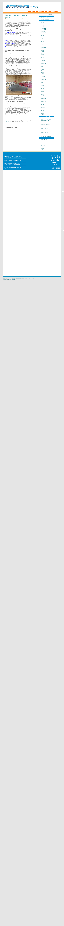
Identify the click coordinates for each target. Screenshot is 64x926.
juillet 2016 (42, 53)
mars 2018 (42, 25)
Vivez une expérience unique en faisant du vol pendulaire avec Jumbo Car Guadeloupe (46, 131)
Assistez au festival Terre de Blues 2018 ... (13, 161)
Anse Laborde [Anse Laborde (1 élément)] (54, 260)
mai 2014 (42, 89)
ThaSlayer (13, 279)
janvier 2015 (43, 78)
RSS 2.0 (7, 121)
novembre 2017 (43, 29)
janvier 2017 (43, 44)
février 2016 (43, 60)
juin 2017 (42, 37)
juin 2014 (42, 88)
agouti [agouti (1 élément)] (52, 247)
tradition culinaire (44, 149)
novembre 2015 (43, 64)
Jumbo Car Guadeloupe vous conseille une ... (14, 157)
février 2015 (43, 76)
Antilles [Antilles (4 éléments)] (55, 266)
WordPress (32, 278)
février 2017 (43, 42)
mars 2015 (42, 75)
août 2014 (42, 85)
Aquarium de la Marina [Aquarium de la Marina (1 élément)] (55, 269)
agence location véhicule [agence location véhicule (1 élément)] (55, 235)
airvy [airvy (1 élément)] (57, 249)
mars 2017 (42, 41)
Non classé (43, 145)
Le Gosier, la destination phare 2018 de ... (13, 166)
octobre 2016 (43, 48)
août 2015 (42, 69)
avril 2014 (42, 91)
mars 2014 (42, 92)
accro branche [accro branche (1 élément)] (57, 157)
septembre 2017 (43, 32)
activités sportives (44, 139)
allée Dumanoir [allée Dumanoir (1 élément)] (57, 250)
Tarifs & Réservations (51, 11)
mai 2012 (42, 113)
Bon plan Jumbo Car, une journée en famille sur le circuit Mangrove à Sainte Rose (46, 119)
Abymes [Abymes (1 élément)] (58, 156)
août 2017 (42, 34)
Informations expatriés (44, 17)
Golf (41, 142)
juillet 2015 (42, 70)
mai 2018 (42, 22)
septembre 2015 (43, 67)
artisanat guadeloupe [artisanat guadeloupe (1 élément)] (55, 273)
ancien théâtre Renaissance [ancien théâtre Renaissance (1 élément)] (55, 252)
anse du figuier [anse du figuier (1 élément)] (57, 259)
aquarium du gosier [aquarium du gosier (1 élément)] (55, 270)
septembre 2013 (43, 101)
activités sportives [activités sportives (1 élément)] (55, 168)
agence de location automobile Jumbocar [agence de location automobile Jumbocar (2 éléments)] (55, 197)
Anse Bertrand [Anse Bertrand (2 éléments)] (55, 255)
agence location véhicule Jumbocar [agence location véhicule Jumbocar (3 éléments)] (56, 241)
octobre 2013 (43, 100)
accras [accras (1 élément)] (52, 157)
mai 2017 (42, 38)
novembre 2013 (43, 98)
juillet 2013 (42, 104)
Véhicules (40, 11)
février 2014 (43, 94)
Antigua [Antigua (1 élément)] (52, 263)
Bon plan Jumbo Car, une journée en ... (13, 156)
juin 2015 (42, 72)
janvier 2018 (43, 26)
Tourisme (42, 148)
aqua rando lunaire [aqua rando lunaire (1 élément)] (55, 268)
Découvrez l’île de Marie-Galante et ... (12, 159)
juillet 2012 (42, 110)
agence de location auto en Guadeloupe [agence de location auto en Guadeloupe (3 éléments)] (57, 186)
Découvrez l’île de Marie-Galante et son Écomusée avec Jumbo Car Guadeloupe (46, 127)
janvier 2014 (43, 95)
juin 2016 (42, 54)
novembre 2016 (43, 47)
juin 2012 (42, 111)
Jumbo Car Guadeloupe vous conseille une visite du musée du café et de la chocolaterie (46, 123)
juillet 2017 (42, 35)
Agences (31, 11)
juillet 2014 (42, 86)
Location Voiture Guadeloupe (46, 143)
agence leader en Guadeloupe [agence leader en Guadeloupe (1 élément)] (55, 234)
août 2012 (42, 108)
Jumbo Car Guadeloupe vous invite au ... (13, 163)
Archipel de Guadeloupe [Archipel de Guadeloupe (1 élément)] (55, 272)
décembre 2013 (43, 97)
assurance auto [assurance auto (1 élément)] (54, 274)
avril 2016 (42, 57)
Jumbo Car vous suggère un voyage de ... (13, 167)
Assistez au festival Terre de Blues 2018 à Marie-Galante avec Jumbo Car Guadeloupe (46, 135)
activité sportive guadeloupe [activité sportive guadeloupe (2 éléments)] (55, 165)
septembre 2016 (43, 50)
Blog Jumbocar (32, 6)
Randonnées (43, 146)
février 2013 (43, 107)
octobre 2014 (43, 82)
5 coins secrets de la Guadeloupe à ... (12, 168)
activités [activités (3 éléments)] (55, 160)
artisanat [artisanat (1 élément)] (58, 272)
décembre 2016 (43, 45)
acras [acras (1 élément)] (52, 158)
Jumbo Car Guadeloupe (45, 19)
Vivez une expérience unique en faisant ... (13, 160)
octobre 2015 (43, 66)
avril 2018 (42, 23)
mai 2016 (42, 56)
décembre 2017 (43, 28)
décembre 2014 (43, 79)
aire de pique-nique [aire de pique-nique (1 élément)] (55, 249)
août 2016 (42, 51)
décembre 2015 (43, 63)
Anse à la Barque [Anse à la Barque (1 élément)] (55, 262)
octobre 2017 (43, 31)
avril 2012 (42, 114)
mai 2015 (42, 73)
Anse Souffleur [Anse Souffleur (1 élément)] (57, 261)
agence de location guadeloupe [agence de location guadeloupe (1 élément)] (55, 222)
